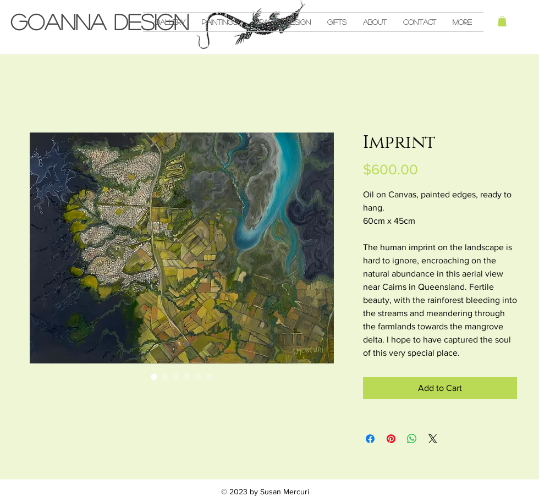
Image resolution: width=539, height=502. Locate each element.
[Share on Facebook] (370, 438)
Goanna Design (99, 21)
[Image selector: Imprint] (154, 376)
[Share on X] (432, 438)
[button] (502, 21)
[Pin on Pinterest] (391, 438)
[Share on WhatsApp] (412, 438)
